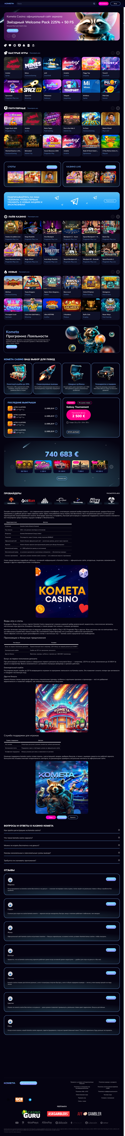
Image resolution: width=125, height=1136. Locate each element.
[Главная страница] (10, 3)
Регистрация (104, 3)
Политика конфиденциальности (107, 1091)
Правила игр (82, 1098)
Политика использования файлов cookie (108, 1087)
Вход (115, 3)
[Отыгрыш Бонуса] (33, 45)
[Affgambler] (89, 1113)
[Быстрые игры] (5, 45)
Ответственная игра (82, 1095)
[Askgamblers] (58, 1114)
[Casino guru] (31, 1114)
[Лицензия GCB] (19, 1100)
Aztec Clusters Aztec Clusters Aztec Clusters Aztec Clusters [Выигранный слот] (25, 407)
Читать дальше (73, 432)
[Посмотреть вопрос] (119, 830)
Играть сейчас (51, 167)
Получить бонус (13, 30)
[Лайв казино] (14, 45)
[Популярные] (19, 45)
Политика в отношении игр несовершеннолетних (82, 1087)
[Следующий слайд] (14, 36)
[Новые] (24, 45)
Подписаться (110, 201)
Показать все (62, 478)
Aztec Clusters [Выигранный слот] (19, 415)
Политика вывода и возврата (108, 1082)
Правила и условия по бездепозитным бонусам (82, 1082)
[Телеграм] (30, 1099)
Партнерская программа (28, 1083)
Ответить (111, 879)
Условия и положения (107, 1098)
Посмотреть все (35, 53)
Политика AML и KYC (82, 1091)
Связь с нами (82, 1101)
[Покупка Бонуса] (28, 45)
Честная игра (108, 1095)
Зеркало (72, 817)
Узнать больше (11, 346)
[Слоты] (10, 45)
